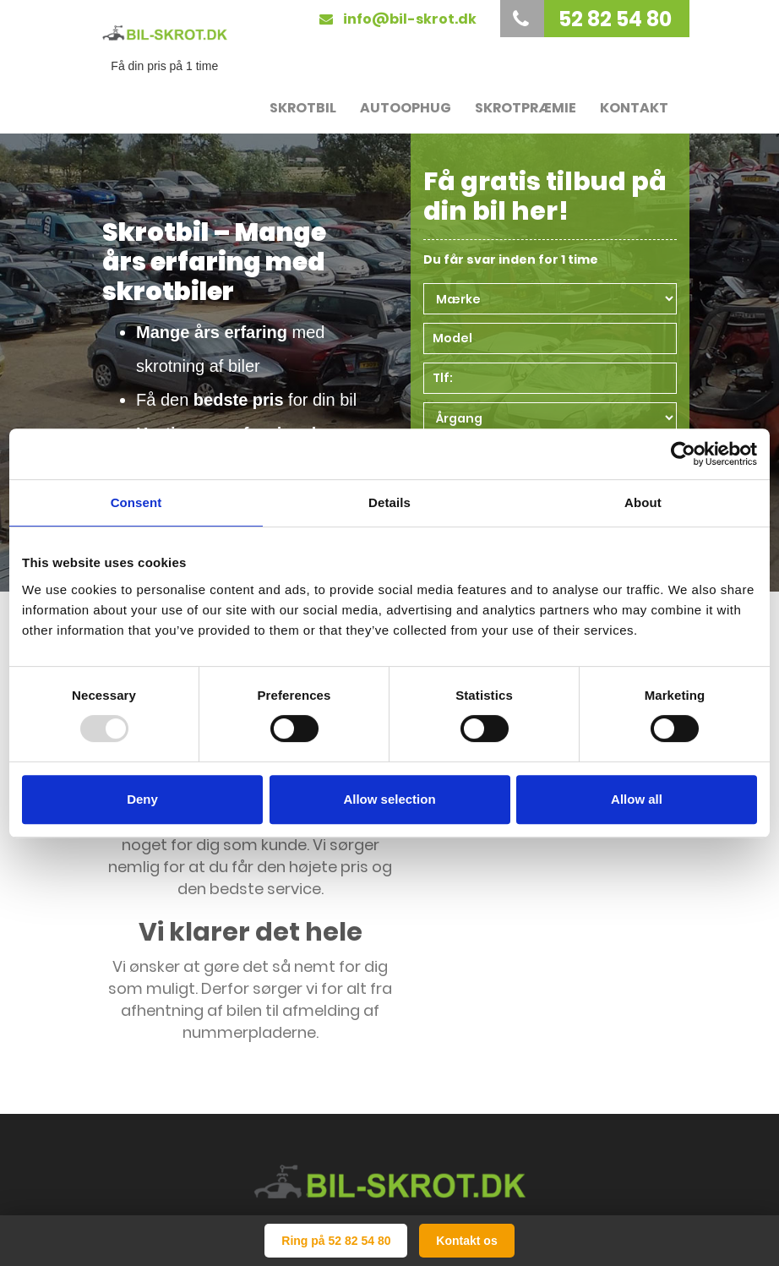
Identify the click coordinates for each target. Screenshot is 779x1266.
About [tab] (643, 502)
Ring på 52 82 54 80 (335, 1240)
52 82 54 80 (588, 18)
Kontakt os (466, 1240)
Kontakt (634, 107)
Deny (142, 799)
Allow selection (389, 799)
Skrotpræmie (525, 107)
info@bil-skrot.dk (398, 19)
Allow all (636, 799)
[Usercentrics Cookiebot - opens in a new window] (683, 454)
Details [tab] (389, 502)
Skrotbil (303, 107)
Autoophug (405, 107)
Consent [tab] (136, 502)
